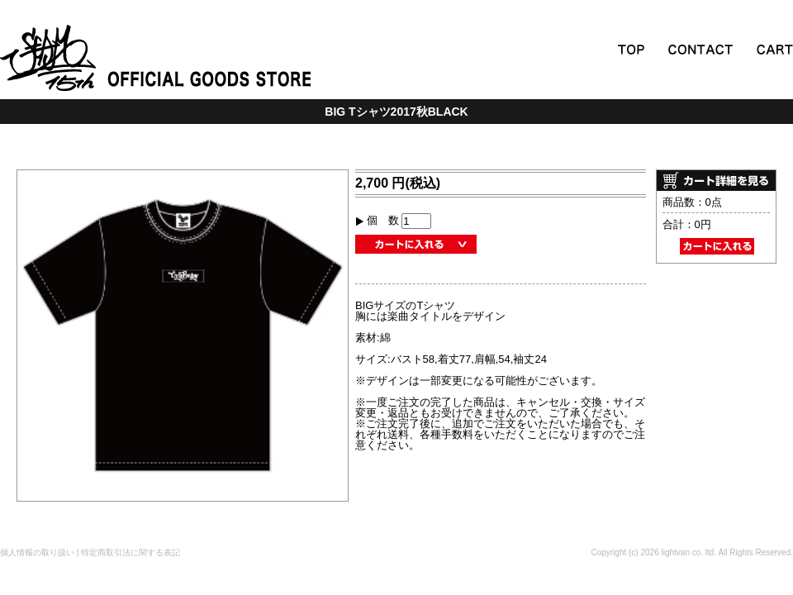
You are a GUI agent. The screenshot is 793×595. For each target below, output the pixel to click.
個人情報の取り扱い (37, 552)
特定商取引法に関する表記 (130, 552)
